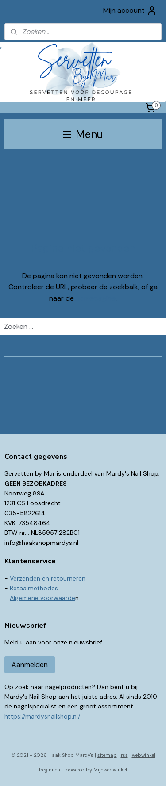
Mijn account (130, 10)
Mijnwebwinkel (110, 770)
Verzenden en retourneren (47, 578)
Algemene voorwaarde (42, 598)
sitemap (107, 755)
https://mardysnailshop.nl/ (42, 716)
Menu (83, 134)
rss (124, 755)
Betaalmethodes (34, 588)
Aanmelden (30, 664)
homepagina (96, 298)
